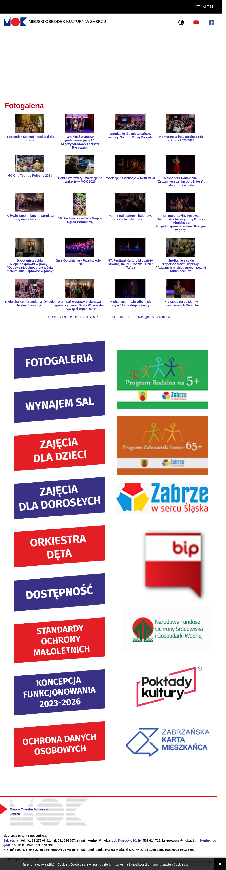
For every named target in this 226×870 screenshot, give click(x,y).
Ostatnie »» (163, 317)
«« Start (53, 317)
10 (105, 317)
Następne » (145, 317)
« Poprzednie (68, 317)
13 (113, 317)
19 (135, 317)
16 (121, 317)
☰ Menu (206, 6)
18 (129, 317)
